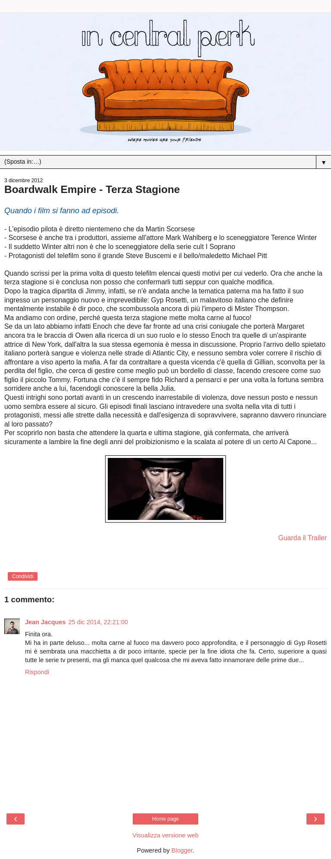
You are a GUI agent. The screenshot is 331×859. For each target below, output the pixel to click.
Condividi (22, 576)
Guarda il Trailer (302, 538)
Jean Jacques (45, 622)
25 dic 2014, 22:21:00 (98, 622)
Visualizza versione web (165, 835)
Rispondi (37, 672)
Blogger (182, 850)
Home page (165, 819)
